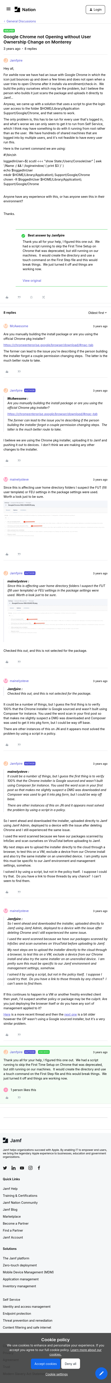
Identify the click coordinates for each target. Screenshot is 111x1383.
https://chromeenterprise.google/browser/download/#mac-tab (48, 345)
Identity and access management (26, 1306)
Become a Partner (16, 1223)
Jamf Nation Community (20, 1202)
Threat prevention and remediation (27, 1320)
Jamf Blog (10, 1209)
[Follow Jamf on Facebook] (39, 1168)
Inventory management (19, 1286)
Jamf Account (13, 1237)
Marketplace (12, 1216)
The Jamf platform (16, 1258)
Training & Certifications (20, 1195)
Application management (21, 1279)
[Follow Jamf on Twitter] (5, 1168)
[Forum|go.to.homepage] (25, 9)
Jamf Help (10, 1188)
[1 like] (19, 1090)
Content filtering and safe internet (27, 1327)
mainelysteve (19, 479)
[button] (8, 10)
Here (6, 1014)
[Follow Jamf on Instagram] (30, 1168)
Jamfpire (16, 60)
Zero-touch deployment (20, 1265)
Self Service (11, 1299)
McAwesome (19, 326)
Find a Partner (13, 1230)
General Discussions (21, 21)
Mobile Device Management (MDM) (28, 1272)
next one (70, 1014)
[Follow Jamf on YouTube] (22, 1167)
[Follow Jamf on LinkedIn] (13, 1168)
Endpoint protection (17, 1313)
